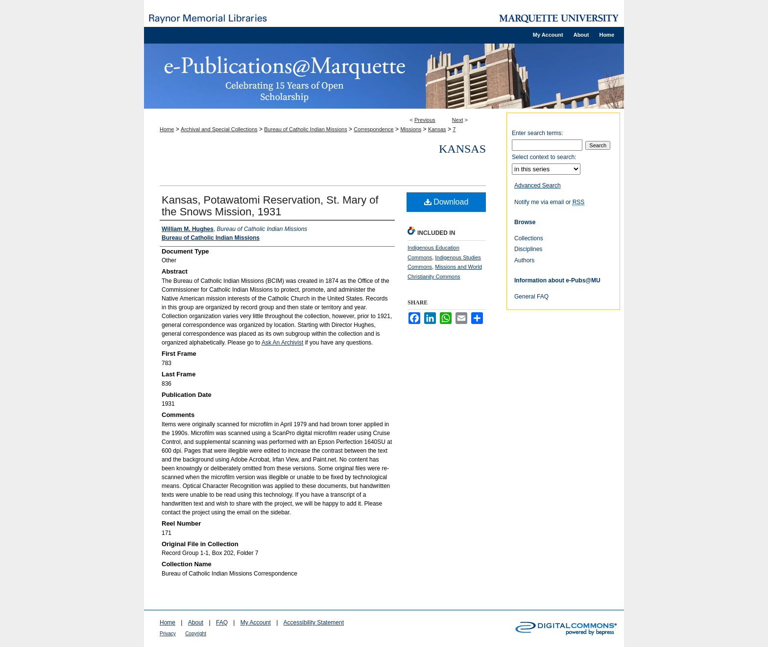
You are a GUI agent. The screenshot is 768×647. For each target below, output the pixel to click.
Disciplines (528, 249)
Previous (424, 120)
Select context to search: (544, 157)
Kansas (437, 129)
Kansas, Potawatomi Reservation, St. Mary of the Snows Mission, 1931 (270, 206)
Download (446, 202)
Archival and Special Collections (219, 129)
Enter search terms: (537, 133)
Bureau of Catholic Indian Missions (305, 129)
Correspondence (373, 129)
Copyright (195, 633)
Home (167, 129)
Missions (410, 129)
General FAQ (531, 296)
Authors (524, 260)
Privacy (168, 633)
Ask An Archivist (282, 342)
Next (457, 120)
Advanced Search (537, 185)
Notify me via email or (549, 202)
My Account (255, 622)
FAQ (222, 622)
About (195, 622)
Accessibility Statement (314, 622)
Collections (528, 238)
